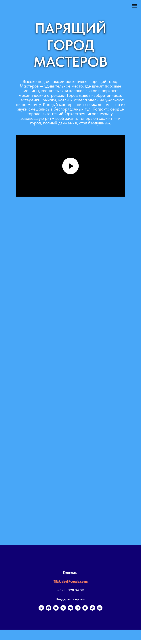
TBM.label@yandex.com (71, 581)
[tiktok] (92, 609)
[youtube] (56, 609)
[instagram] (48, 609)
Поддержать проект (70, 599)
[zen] (85, 609)
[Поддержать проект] (99, 609)
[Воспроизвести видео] (70, 166)
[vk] (70, 609)
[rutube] (78, 609)
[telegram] (63, 609)
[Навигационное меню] (134, 6)
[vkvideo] (41, 609)
